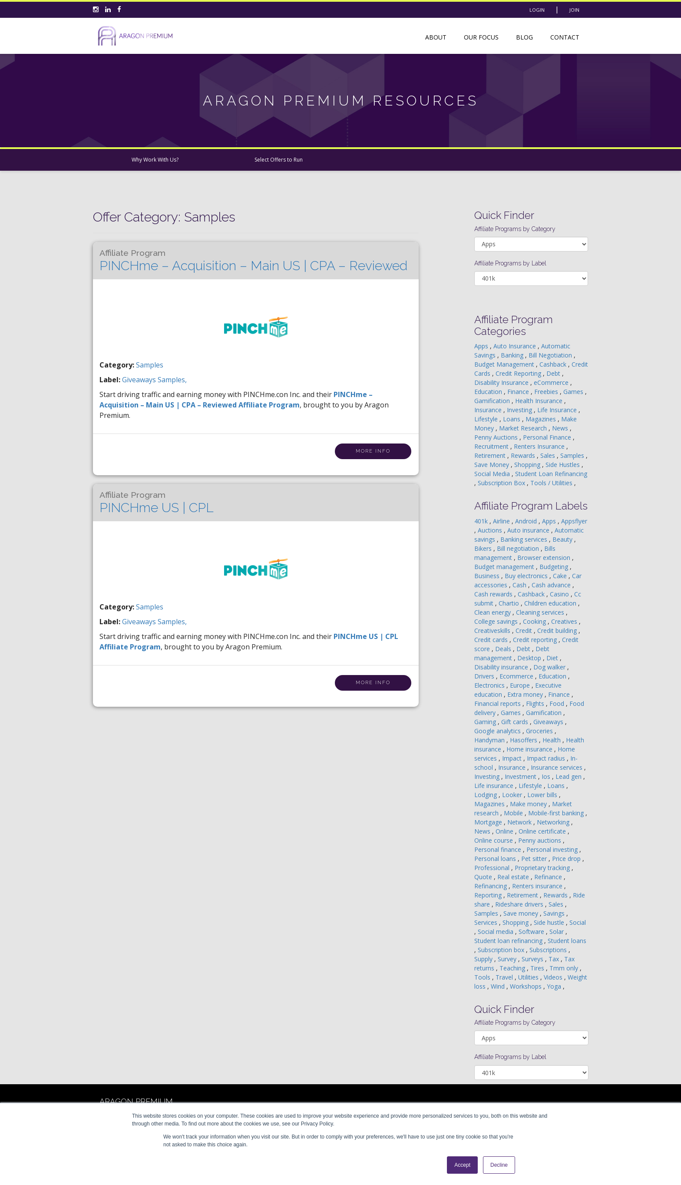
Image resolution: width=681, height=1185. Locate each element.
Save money (521, 913)
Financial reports (498, 703)
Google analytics (498, 731)
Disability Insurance (502, 382)
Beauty (563, 539)
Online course (494, 840)
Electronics (490, 685)
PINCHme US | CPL (156, 502)
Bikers (483, 548)
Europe (521, 685)
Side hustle (550, 922)
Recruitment (492, 446)
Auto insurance (529, 530)
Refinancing (491, 886)
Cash (520, 585)
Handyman (490, 740)
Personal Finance (548, 437)
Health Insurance (539, 401)
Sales (548, 455)
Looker (513, 795)
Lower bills (543, 795)
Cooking (535, 621)
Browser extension (544, 557)
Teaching (513, 968)
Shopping (528, 464)
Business (487, 576)
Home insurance (530, 749)
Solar (557, 931)
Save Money (492, 464)
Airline (502, 521)
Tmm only (564, 968)
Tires (538, 968)
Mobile (514, 813)
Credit (525, 630)
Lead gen (569, 776)
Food (557, 703)
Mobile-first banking (556, 813)
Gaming (486, 722)
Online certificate (543, 831)
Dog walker (550, 667)
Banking (513, 355)
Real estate (514, 877)
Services (486, 922)
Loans (512, 419)
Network (520, 822)
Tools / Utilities (552, 483)
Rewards (524, 455)
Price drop (567, 858)
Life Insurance (558, 410)
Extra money (526, 694)
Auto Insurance (515, 346)
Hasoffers (524, 740)
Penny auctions (540, 840)
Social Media (493, 474)
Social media (496, 931)
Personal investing (552, 849)
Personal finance (498, 849)
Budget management (505, 567)
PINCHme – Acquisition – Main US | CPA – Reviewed (253, 260)
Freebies (547, 391)
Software (532, 931)
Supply (484, 959)
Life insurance (494, 785)
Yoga (555, 986)
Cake (561, 576)
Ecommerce (517, 676)
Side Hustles (563, 464)
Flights (536, 703)
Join (574, 10)
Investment (521, 776)
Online (505, 831)
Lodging (486, 795)
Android (527, 521)
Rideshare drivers (520, 904)
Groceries (540, 731)
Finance (519, 391)
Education (489, 391)
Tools (483, 977)
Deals (504, 649)
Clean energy (493, 612)
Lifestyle (486, 419)
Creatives (565, 621)
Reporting (488, 895)
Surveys (533, 959)
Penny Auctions (496, 437)
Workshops (526, 986)
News (561, 428)
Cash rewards (494, 594)
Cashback (553, 364)
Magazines (542, 419)
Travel (505, 977)
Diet (553, 658)
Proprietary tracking (543, 868)
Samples (149, 365)
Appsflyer (574, 521)
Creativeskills (493, 630)
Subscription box (502, 950)
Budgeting (554, 567)
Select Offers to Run (279, 159)
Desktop (530, 658)
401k (481, 521)
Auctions (491, 530)
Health (552, 740)
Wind (498, 986)
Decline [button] (499, 1165)
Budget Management (505, 364)
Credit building (558, 630)
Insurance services (557, 767)
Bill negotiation (519, 548)
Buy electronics (527, 576)
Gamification (493, 401)
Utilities (529, 977)
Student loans (567, 941)
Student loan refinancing (509, 941)
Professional (492, 868)
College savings (496, 621)
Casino (560, 594)
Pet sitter (535, 858)
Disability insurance (502, 667)
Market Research (524, 428)
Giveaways (549, 722)
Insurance (488, 410)
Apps (482, 346)
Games (574, 391)
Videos (554, 977)
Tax (555, 959)
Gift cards (515, 722)
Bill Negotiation (551, 355)
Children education (551, 603)
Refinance (549, 877)
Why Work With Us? (155, 159)
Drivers (485, 676)
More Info (373, 451)
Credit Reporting (519, 373)
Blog (524, 37)
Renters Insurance (540, 446)
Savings (554, 913)
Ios (547, 776)
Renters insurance (538, 886)
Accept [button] (462, 1165)
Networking (554, 822)
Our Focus (481, 37)
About (435, 37)
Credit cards (491, 640)
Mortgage (489, 822)
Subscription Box (502, 483)
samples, (172, 379)
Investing (520, 410)
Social (577, 922)
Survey (508, 959)
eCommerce (552, 382)
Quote (484, 877)
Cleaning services (541, 612)
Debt (554, 373)
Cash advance (552, 585)
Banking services (524, 539)
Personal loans (496, 858)
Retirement (490, 455)
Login (537, 10)
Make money (529, 804)
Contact (564, 37)
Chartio (510, 603)
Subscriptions (549, 950)
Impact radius (547, 758)
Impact (512, 758)
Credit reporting (536, 640)
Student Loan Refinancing (551, 474)
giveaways (140, 379)
